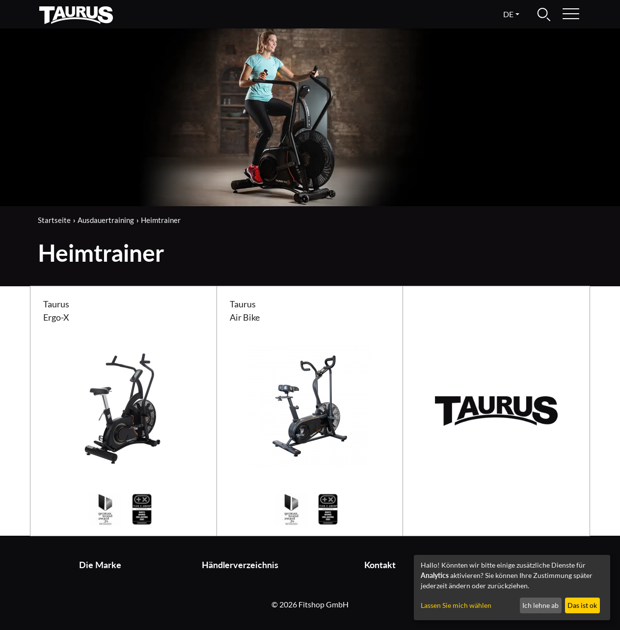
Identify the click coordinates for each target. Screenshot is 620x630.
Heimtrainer (161, 220)
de (508, 14)
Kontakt (380, 565)
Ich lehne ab (540, 605)
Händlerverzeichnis (240, 565)
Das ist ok (582, 605)
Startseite (54, 220)
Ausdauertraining (106, 220)
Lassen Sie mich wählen (456, 605)
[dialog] (512, 587)
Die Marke (100, 565)
